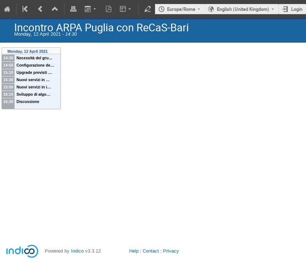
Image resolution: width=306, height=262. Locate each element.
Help (134, 251)
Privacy (171, 251)
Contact (151, 251)
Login (296, 9)
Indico (77, 251)
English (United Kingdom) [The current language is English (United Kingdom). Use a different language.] (243, 9)
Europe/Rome (181, 9)
